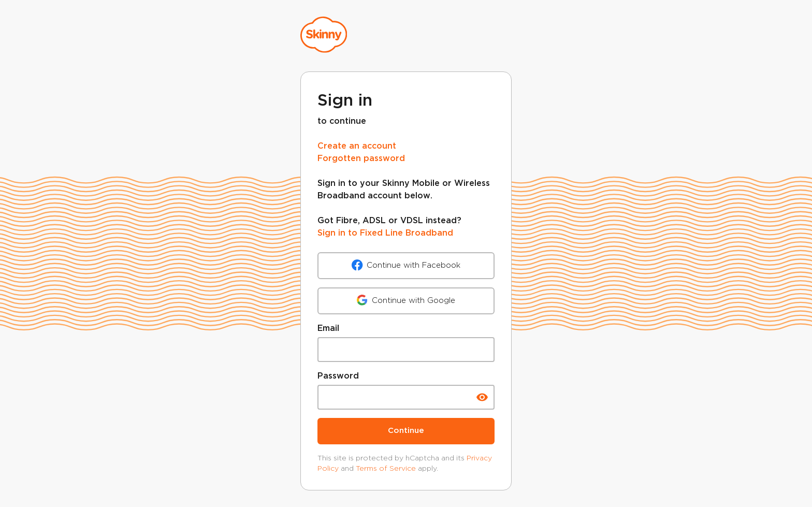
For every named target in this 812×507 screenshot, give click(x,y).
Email (328, 328)
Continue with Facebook (406, 265)
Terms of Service (386, 468)
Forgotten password (361, 159)
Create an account (356, 146)
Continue (406, 430)
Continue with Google (406, 301)
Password (338, 376)
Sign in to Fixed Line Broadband (385, 233)
